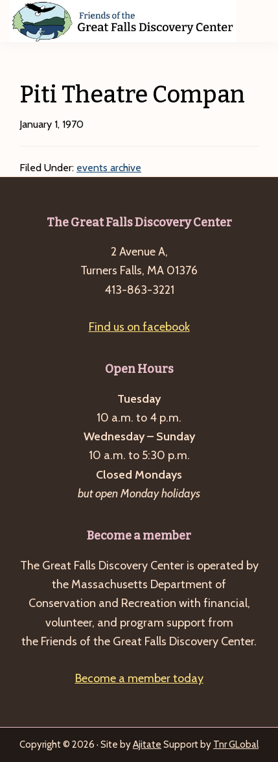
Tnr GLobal (236, 744)
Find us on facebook (139, 327)
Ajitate (147, 744)
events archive (108, 167)
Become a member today (139, 678)
